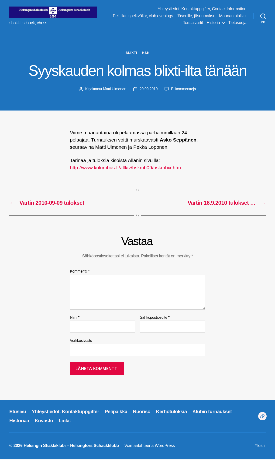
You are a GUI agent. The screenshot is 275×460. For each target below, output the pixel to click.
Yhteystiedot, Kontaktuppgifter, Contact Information (202, 9)
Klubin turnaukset (212, 412)
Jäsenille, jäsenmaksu (227, 16)
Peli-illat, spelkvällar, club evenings (174, 16)
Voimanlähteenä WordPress (149, 446)
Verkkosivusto (81, 342)
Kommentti (79, 272)
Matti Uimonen (114, 90)
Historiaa (19, 421)
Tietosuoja (237, 23)
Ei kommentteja (183, 90)
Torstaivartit (193, 23)
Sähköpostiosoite (155, 319)
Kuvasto (44, 421)
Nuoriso (141, 412)
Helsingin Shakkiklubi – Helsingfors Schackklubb (71, 446)
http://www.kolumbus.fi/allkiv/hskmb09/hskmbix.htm (125, 168)
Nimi (74, 319)
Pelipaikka (116, 412)
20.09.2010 (149, 90)
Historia (213, 23)
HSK (146, 54)
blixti (131, 54)
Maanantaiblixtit (165, 23)
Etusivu (17, 412)
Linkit (64, 421)
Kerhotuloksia (171, 412)
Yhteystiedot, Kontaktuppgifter (65, 412)
